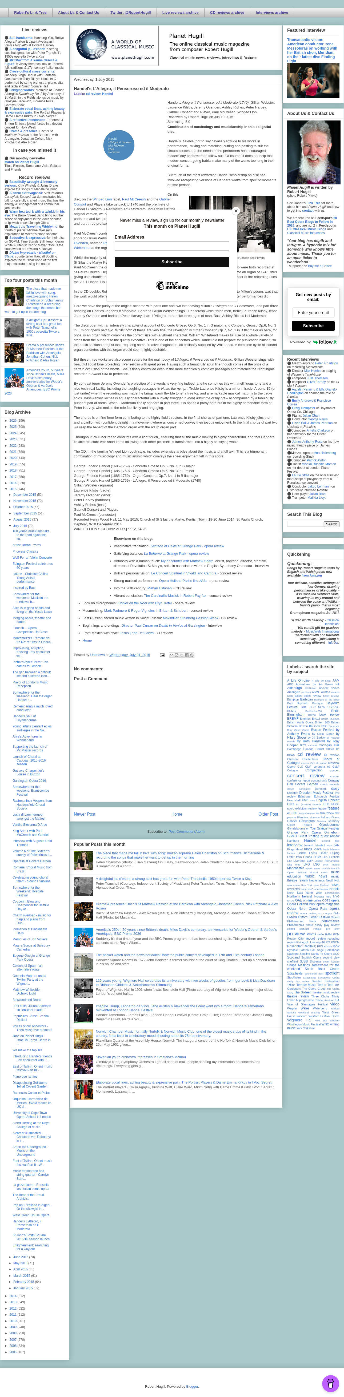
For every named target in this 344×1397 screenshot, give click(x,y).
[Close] (236, 211)
